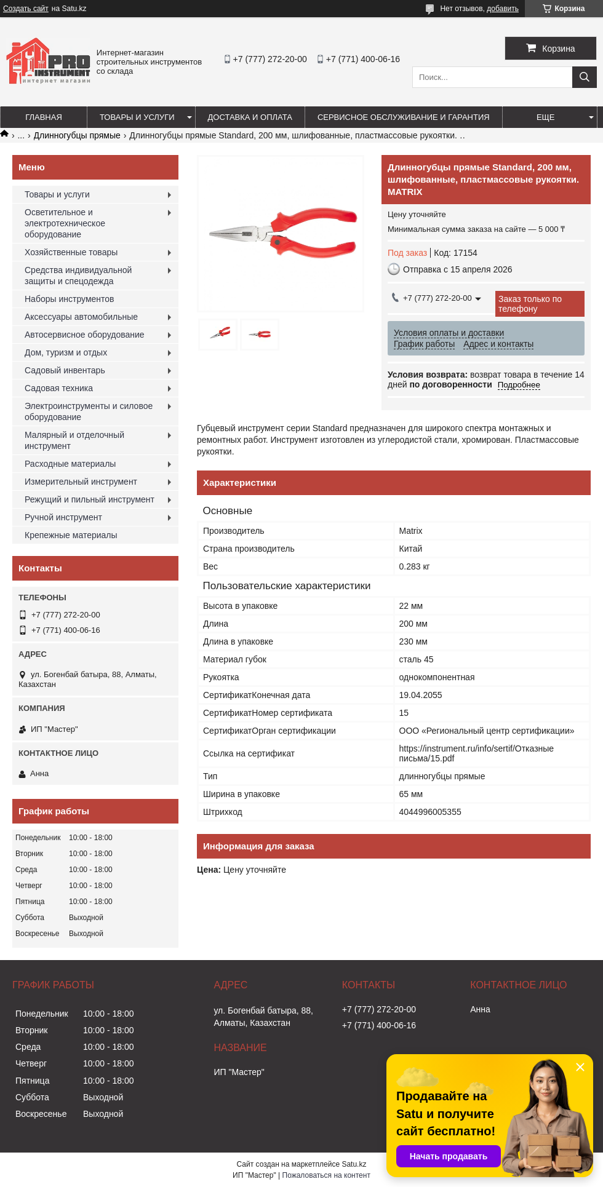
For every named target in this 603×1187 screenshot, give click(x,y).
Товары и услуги (137, 117)
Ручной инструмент (63, 517)
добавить (503, 8)
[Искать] (584, 77)
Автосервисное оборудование (85, 334)
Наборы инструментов (69, 299)
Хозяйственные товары (71, 252)
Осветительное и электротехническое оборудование (65, 223)
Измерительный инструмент (81, 481)
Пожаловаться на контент (326, 1175)
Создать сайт (26, 8)
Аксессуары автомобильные (81, 317)
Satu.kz (353, 1164)
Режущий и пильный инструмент (89, 499)
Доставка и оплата (250, 117)
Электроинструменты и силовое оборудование (89, 411)
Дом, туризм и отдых (66, 352)
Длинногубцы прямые (77, 135)
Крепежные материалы (71, 535)
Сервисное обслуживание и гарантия (403, 117)
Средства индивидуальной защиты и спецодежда (78, 275)
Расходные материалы (70, 464)
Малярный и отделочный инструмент (74, 440)
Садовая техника (59, 388)
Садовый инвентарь (65, 370)
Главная (43, 117)
